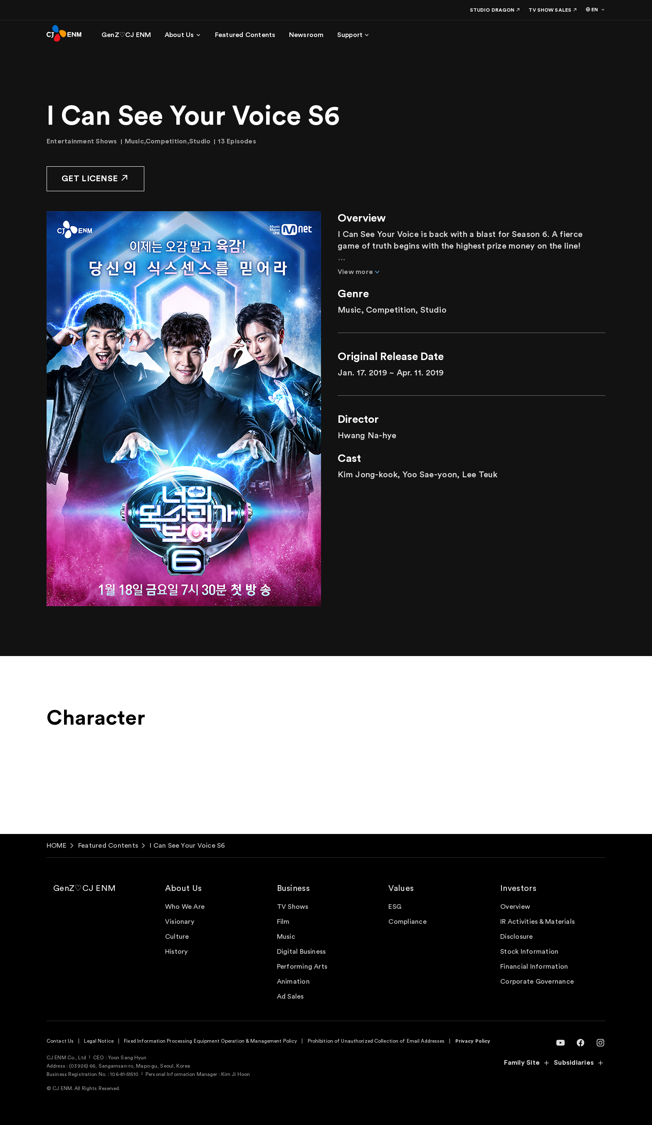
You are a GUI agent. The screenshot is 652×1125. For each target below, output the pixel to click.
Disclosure (516, 936)
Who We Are (185, 906)
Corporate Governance (537, 981)
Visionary (179, 921)
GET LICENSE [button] (95, 178)
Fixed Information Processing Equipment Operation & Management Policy (210, 1041)
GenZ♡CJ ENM (84, 888)
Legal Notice (98, 1041)
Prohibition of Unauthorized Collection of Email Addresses (376, 1041)
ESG (394, 906)
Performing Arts (302, 966)
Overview (515, 906)
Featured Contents (108, 845)
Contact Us (60, 1041)
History (176, 951)
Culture (177, 936)
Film (283, 921)
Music (286, 936)
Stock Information (529, 951)
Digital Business (301, 951)
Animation (293, 981)
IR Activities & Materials (537, 921)
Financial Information (534, 966)
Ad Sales (290, 996)
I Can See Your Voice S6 (187, 845)
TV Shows (293, 906)
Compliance (407, 921)
